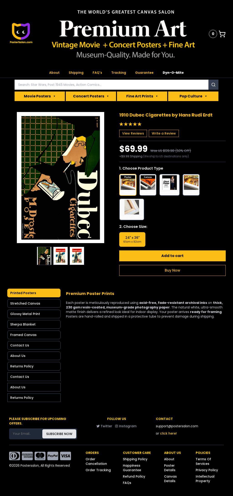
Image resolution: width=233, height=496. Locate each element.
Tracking (118, 72)
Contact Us (19, 345)
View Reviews (133, 133)
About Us (17, 356)
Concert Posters (91, 96)
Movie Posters (40, 96)
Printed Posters (23, 293)
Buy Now (172, 270)
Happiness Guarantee (132, 467)
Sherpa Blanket (22, 324)
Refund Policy (134, 476)
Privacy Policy (207, 470)
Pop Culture (193, 96)
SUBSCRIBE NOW (59, 434)
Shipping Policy (135, 459)
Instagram (126, 426)
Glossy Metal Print (25, 314)
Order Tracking (98, 470)
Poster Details (169, 467)
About (54, 72)
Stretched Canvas (25, 303)
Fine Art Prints (142, 96)
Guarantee (144, 72)
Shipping (76, 72)
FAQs (127, 483)
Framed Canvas (23, 335)
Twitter (104, 426)
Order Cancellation (96, 461)
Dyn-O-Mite (173, 72)
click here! (168, 433)
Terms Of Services (203, 461)
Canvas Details (170, 478)
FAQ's (97, 72)
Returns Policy (21, 366)
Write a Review (164, 133)
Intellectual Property (205, 478)
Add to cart (172, 255)
